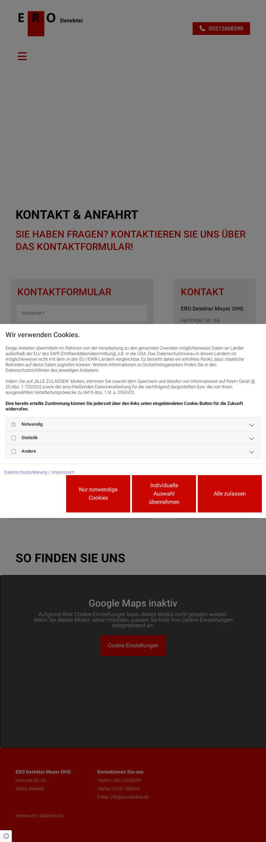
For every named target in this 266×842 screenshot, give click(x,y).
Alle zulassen (230, 493)
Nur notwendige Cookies (98, 493)
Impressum (63, 472)
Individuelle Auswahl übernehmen (164, 493)
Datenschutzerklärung (25, 472)
